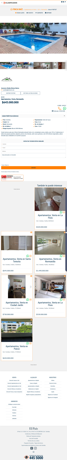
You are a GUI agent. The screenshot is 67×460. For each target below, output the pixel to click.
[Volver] (2, 3)
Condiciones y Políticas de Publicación (33, 434)
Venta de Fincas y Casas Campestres (14, 391)
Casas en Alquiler (33, 383)
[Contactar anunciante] (64, 213)
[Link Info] (50, 220)
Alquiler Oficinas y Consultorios (33, 391)
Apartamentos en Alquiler (33, 380)
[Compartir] (65, 2)
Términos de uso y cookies (33, 440)
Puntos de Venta (52, 383)
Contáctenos (53, 389)
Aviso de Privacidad (33, 438)
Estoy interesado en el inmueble (33, 155)
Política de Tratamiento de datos (13, 171)
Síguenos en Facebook (53, 394)
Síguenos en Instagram (53, 397)
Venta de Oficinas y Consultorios (14, 389)
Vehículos (14, 410)
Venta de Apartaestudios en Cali (14, 386)
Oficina (52, 380)
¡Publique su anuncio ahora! (14, 404)
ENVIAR (33, 168)
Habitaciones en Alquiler (33, 389)
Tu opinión (66, 230)
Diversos (14, 415)
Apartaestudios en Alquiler (33, 386)
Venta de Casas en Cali (14, 380)
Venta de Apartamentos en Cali (14, 383)
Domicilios (53, 386)
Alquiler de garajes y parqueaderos (33, 394)
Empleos (14, 412)
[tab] (33, 116)
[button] (33, 116)
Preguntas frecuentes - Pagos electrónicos (33, 443)
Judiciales (14, 418)
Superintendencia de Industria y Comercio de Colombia (33, 445)
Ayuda (52, 391)
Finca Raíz (14, 407)
